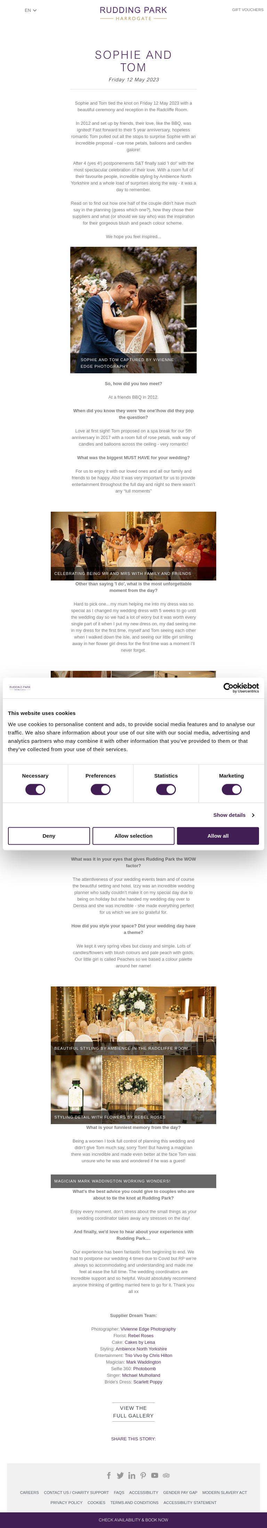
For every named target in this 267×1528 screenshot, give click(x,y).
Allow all (218, 836)
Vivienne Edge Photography (148, 1329)
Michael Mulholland (141, 1375)
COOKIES (96, 1503)
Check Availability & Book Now (133, 1520)
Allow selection (133, 836)
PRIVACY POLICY (66, 1503)
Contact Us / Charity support (76, 1492)
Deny (48, 836)
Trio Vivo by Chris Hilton (148, 1355)
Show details (229, 815)
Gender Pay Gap (180, 1492)
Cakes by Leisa (140, 1342)
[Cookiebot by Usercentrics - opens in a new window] (228, 688)
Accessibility (143, 1492)
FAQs (119, 1492)
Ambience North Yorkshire (141, 1348)
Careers (29, 1492)
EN (28, 10)
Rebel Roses (140, 1335)
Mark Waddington (143, 1362)
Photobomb (144, 1368)
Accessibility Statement (189, 1503)
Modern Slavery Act (224, 1492)
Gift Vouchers (248, 10)
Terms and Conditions (134, 1503)
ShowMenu (12, 12)
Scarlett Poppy (148, 1381)
